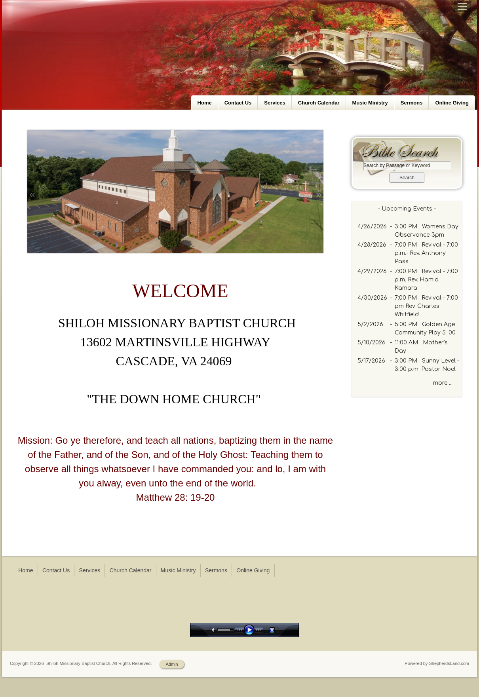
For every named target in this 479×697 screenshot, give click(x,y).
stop (279, 630)
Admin (171, 664)
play (251, 630)
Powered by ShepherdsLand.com (437, 663)
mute (214, 630)
